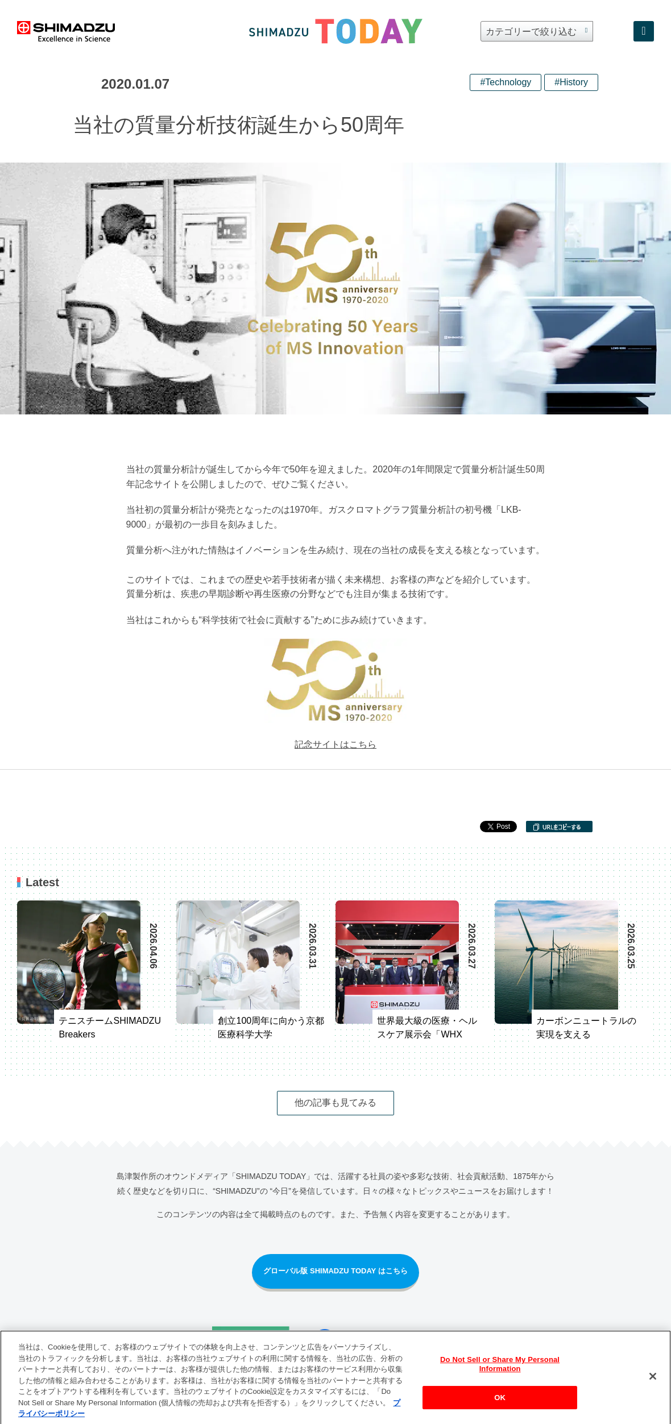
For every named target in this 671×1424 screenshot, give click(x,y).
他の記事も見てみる (335, 1102)
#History (571, 82)
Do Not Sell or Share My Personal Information (500, 1371)
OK (500, 1404)
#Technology (505, 82)
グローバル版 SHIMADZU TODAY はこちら (335, 1271)
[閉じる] (652, 1383)
